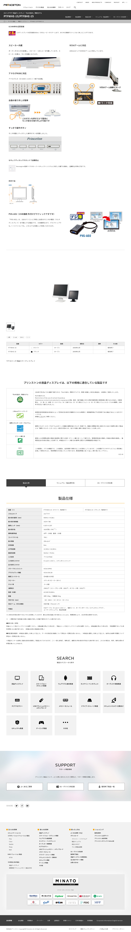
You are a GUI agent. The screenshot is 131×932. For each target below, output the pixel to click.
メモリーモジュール (44, 852)
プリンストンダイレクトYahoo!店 (104, 841)
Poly (10, 839)
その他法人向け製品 (13, 862)
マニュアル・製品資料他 (65, 483)
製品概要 (68, 17)
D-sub (15, 337)
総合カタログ (76, 844)
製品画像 (78, 17)
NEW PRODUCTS (97, 2)
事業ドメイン (67, 920)
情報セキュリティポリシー (87, 929)
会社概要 (20, 920)
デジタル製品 (11, 21)
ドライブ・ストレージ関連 (46, 855)
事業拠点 (30, 920)
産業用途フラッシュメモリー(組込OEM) (20, 868)
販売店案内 (98, 833)
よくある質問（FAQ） (77, 833)
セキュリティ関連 (44, 860)
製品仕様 (88, 17)
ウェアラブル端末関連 (45, 838)
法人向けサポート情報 (77, 860)
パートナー (40, 920)
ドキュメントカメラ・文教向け (48, 857)
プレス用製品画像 (77, 847)
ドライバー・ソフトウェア (79, 839)
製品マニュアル (76, 841)
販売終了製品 (74, 854)
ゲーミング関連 (43, 863)
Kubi (10, 850)
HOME (4, 21)
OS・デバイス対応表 (119, 17)
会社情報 (9, 920)
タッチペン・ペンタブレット (47, 841)
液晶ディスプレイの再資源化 (79, 857)
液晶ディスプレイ (23, 21)
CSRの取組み (79, 920)
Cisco (10, 841)
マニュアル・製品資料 (102, 17)
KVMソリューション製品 (15, 854)
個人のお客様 (44, 829)
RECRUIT (116, 2)
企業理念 (56, 920)
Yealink (11, 844)
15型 (9, 337)
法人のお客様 (12, 829)
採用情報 (90, 920)
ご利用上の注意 (103, 929)
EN (126, 2)
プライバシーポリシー (118, 929)
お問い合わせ (74, 862)
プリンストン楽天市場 (101, 838)
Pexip (10, 847)
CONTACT (80, 2)
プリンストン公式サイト (102, 836)
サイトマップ (72, 929)
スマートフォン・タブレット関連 (48, 836)
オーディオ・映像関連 (45, 844)
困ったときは (75, 829)
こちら (41, 417)
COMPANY (108, 2)
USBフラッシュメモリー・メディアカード (51, 849)
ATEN (10, 857)
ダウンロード (74, 836)
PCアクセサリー (43, 846)
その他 (41, 865)
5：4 (28, 337)
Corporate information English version (110, 920)
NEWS (87, 2)
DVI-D (22, 337)
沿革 (48, 920)
